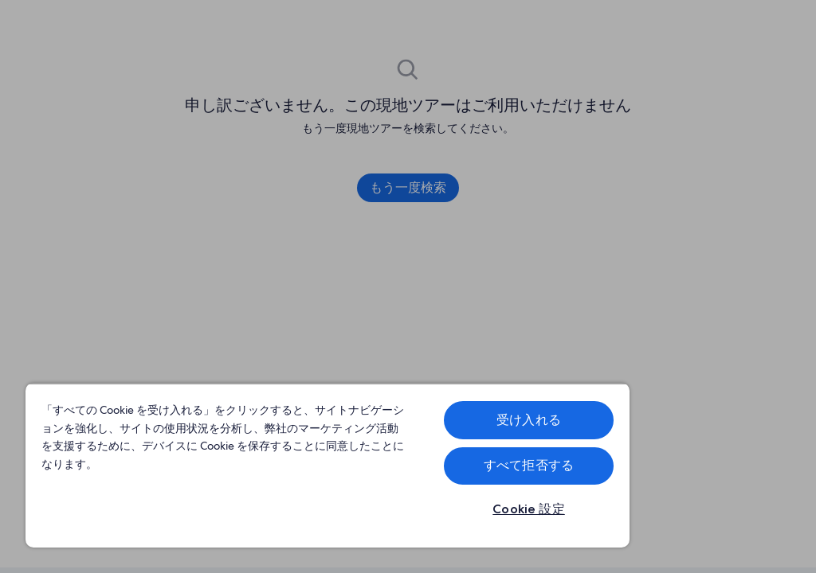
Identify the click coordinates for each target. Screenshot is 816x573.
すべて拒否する (529, 465)
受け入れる (528, 419)
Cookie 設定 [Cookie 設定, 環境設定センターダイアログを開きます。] (528, 508)
